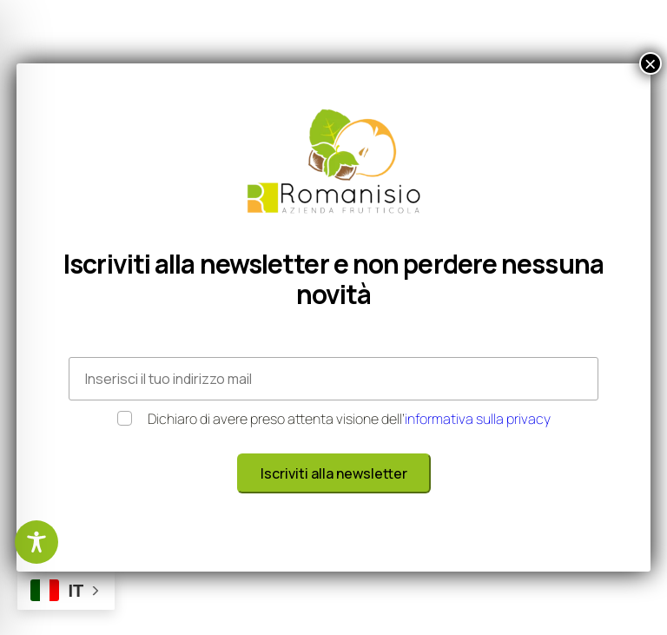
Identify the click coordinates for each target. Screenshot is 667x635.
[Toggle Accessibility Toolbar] (36, 542)
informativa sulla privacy (478, 418)
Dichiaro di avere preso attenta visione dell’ (334, 418)
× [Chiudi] (650, 63)
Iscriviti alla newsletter (334, 473)
